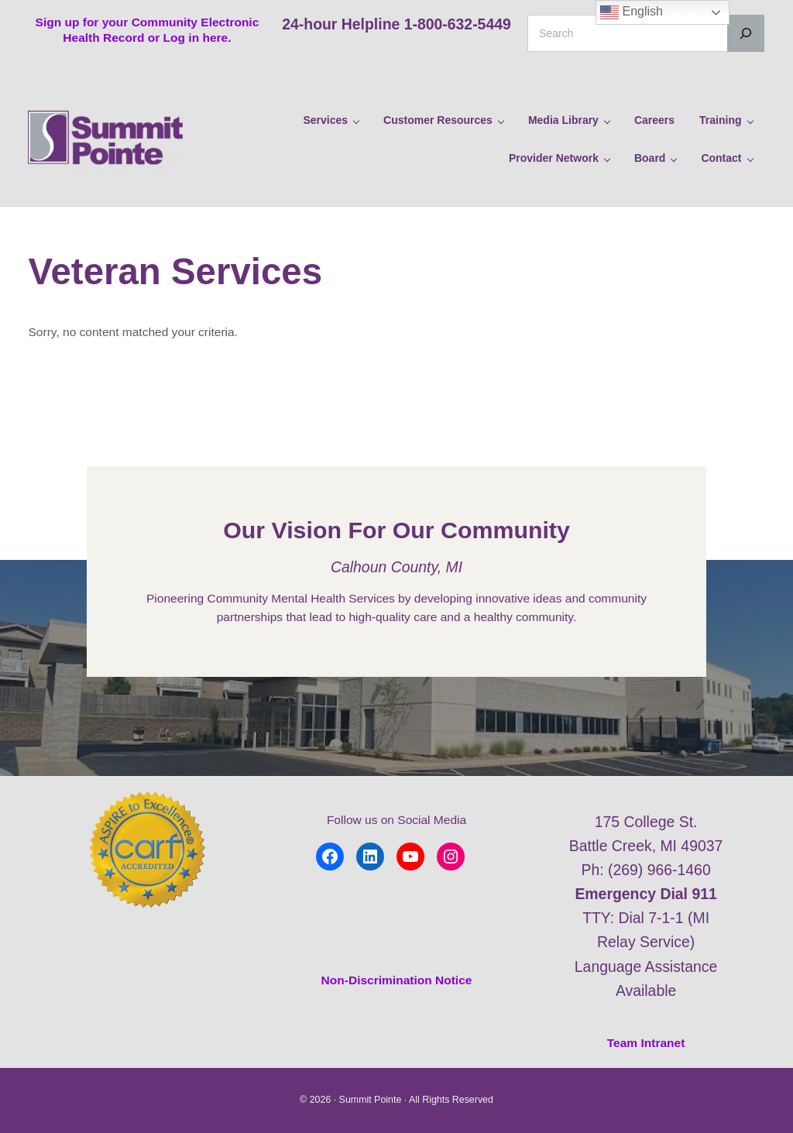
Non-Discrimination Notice (396, 980)
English (631, 12)
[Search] (745, 33)
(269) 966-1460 (659, 869)
